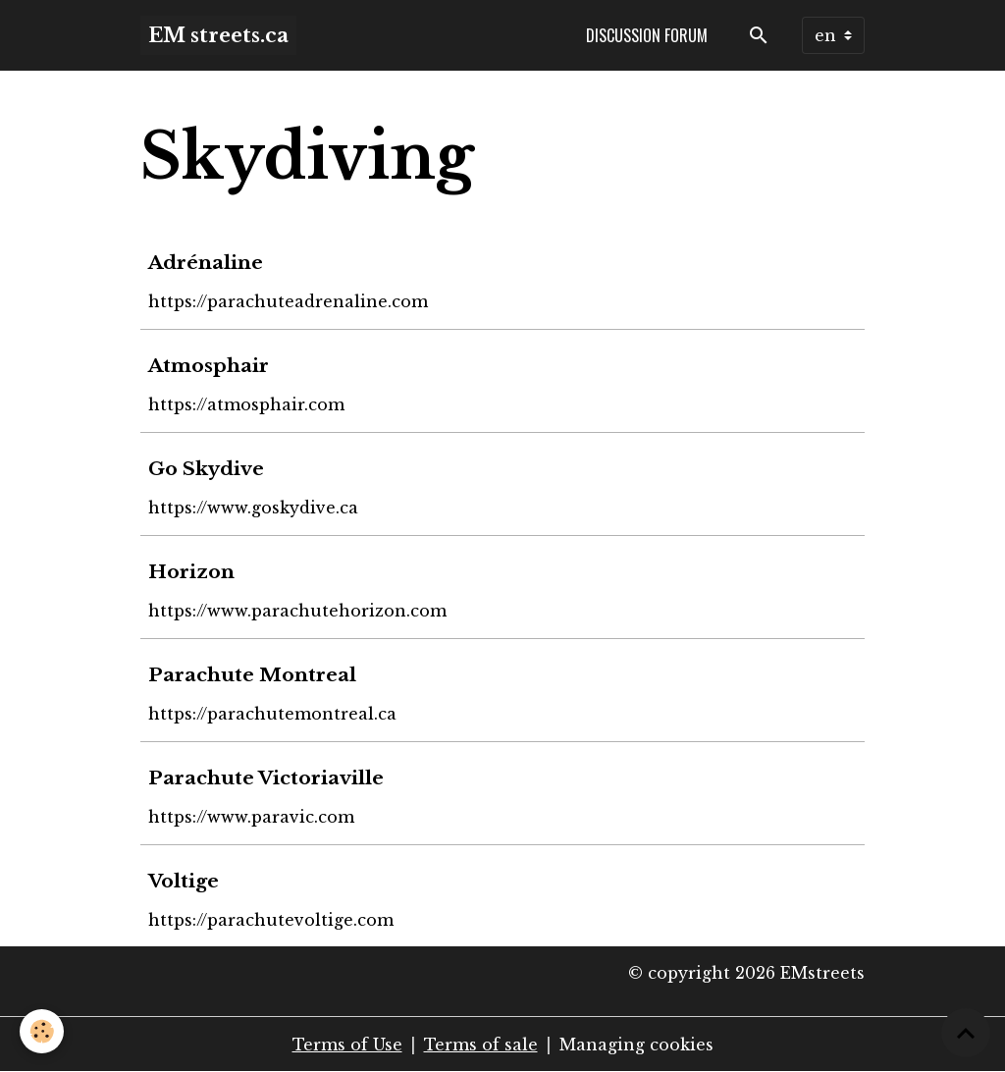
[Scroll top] (965, 1032)
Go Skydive (206, 468)
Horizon (191, 571)
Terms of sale (481, 1044)
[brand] (218, 35)
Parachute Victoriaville (266, 777)
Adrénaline (205, 262)
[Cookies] (42, 1031)
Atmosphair (208, 365)
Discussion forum (647, 35)
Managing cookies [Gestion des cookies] (636, 1044)
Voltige (183, 880)
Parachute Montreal (252, 674)
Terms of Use (347, 1044)
